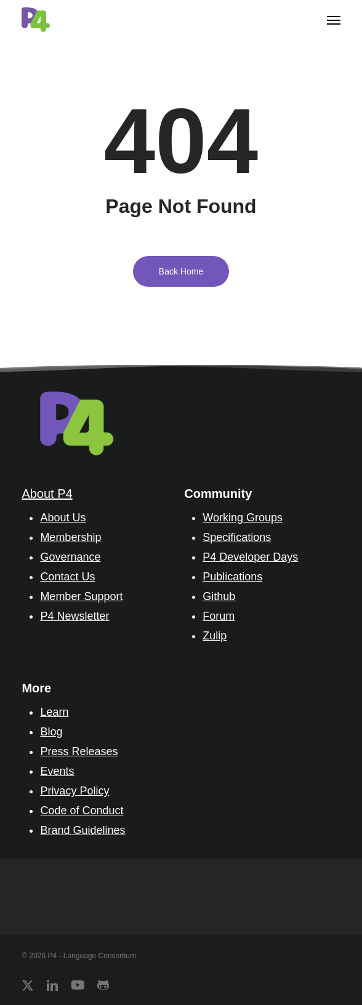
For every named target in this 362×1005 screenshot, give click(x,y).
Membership (70, 537)
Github (219, 596)
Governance (70, 557)
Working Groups (243, 517)
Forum (219, 616)
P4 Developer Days (250, 557)
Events (57, 771)
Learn (54, 712)
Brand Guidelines (82, 830)
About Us (63, 517)
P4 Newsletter (74, 616)
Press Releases (79, 751)
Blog (51, 732)
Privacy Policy (74, 791)
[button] (333, 20)
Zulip (215, 636)
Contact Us (67, 577)
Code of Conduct (81, 810)
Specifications (237, 537)
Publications (232, 577)
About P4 (47, 493)
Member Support (81, 596)
